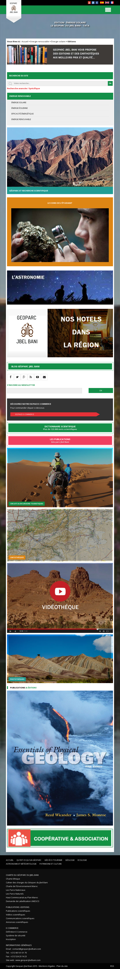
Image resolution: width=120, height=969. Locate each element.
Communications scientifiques (20, 918)
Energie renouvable (39, 41)
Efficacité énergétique (22, 113)
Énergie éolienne (19, 108)
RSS (112, 966)
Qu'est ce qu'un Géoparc (29, 860)
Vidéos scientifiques (15, 914)
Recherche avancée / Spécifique (23, 88)
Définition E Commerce (16, 931)
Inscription (11, 939)
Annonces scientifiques (17, 922)
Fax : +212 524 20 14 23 (16, 956)
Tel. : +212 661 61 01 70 (16, 952)
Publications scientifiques (18, 910)
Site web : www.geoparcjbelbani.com (23, 960)
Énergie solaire (58, 41)
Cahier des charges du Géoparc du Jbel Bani (27, 882)
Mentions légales (47, 966)
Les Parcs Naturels (15, 893)
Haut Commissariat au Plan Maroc (22, 897)
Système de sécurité (15, 935)
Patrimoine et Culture (51, 864)
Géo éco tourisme (53, 860)
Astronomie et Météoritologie (21, 864)
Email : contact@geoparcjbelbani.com (23, 948)
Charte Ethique (13, 878)
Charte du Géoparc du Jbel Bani (22, 875)
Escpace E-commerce (24, 414)
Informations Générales (19, 945)
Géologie (70, 860)
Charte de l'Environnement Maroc (22, 886)
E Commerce (12, 928)
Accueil (25, 41)
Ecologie (82, 860)
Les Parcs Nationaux (15, 890)
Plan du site (62, 966)
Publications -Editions (17, 907)
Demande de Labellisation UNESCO (22, 901)
